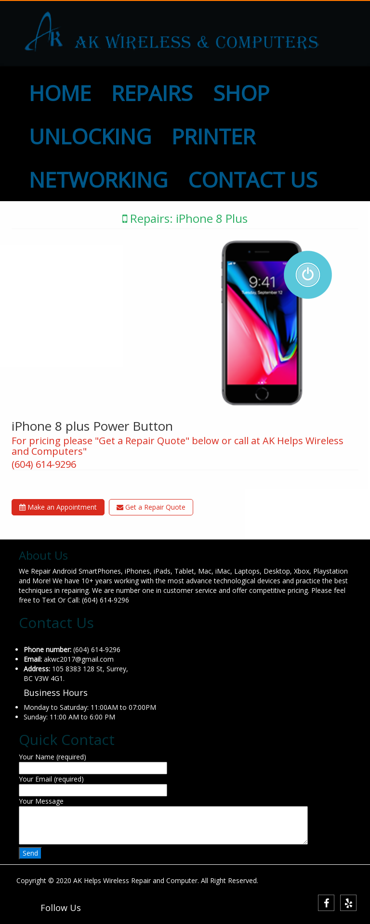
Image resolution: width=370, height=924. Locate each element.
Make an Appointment (58, 507)
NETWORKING (98, 179)
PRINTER (213, 136)
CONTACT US (252, 179)
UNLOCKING (90, 136)
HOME (60, 92)
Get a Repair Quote (151, 507)
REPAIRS (152, 92)
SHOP (241, 92)
